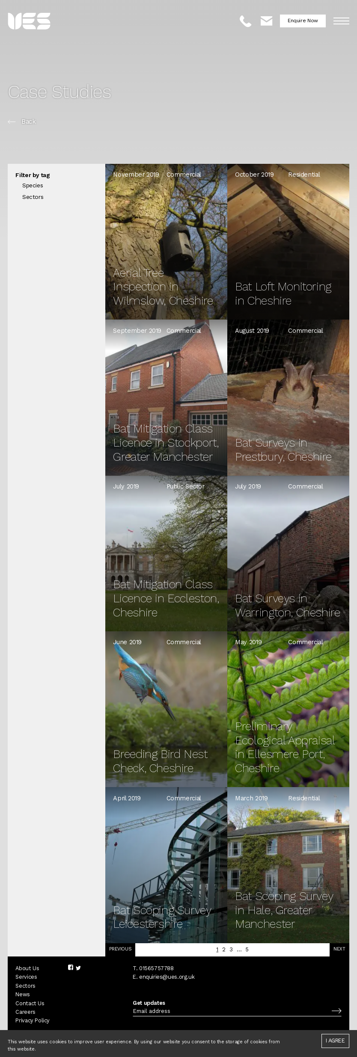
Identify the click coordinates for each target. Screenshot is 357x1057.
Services (26, 978)
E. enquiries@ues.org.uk (163, 978)
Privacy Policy (32, 1022)
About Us (27, 969)
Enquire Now (303, 21)
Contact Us (29, 1004)
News (22, 995)
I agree (335, 1040)
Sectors (25, 986)
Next (339, 950)
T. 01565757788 (153, 969)
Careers (25, 1013)
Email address (151, 1012)
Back (22, 121)
